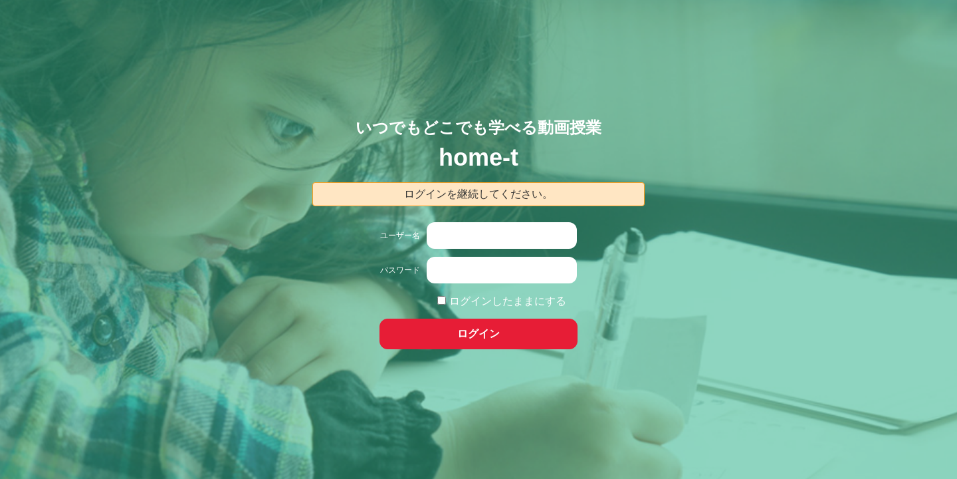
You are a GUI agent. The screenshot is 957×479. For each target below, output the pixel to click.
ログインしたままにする (507, 301)
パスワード (400, 270)
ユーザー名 (400, 235)
